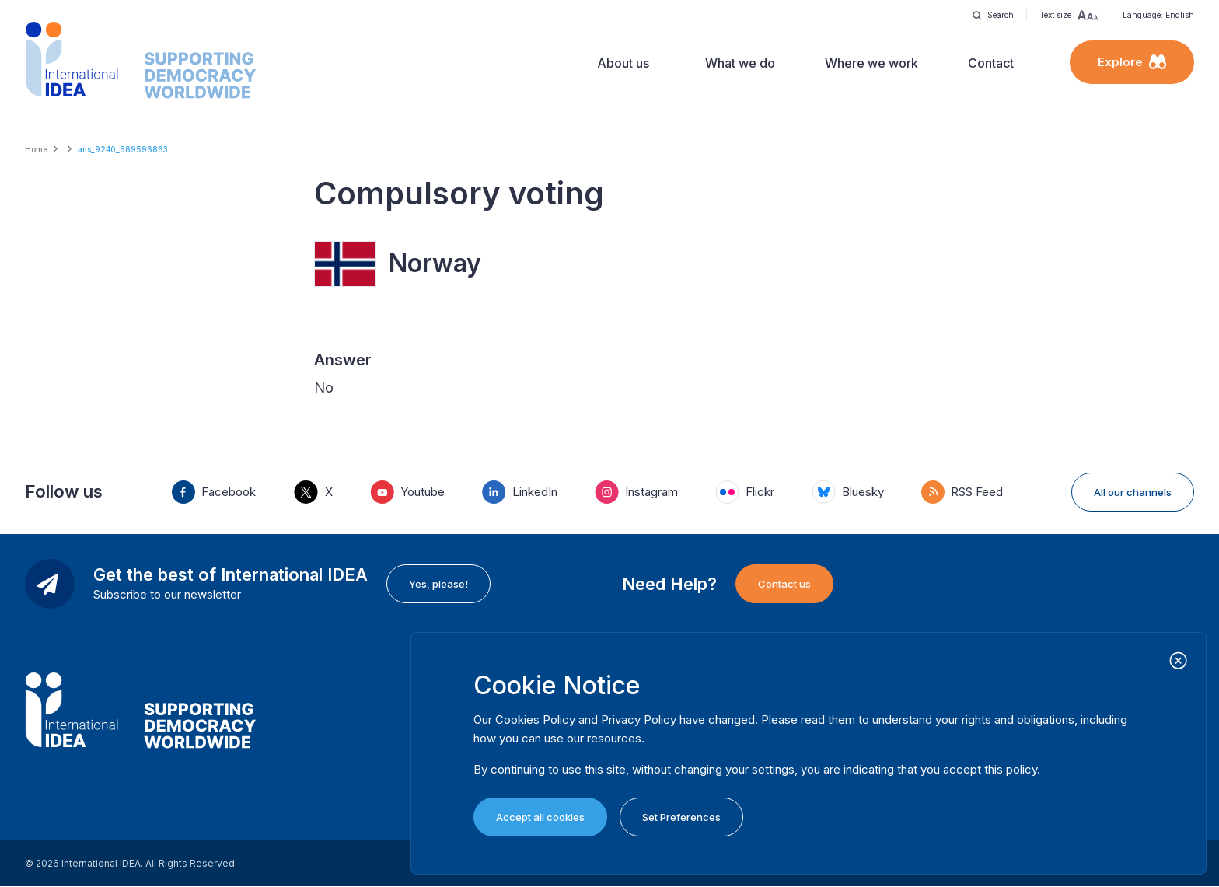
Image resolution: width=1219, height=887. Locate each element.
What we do (740, 63)
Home (36, 149)
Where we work (871, 63)
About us (623, 63)
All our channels (1133, 492)
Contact (991, 63)
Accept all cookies (540, 817)
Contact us (784, 584)
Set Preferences (681, 817)
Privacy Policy (638, 719)
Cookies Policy (535, 719)
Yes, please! (438, 584)
